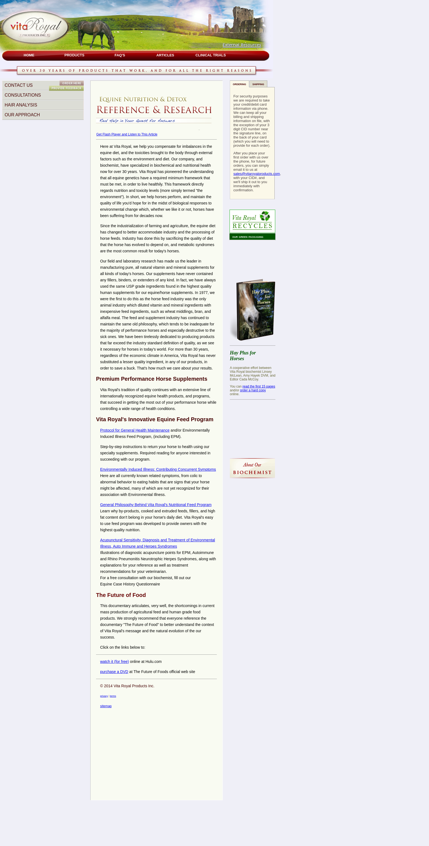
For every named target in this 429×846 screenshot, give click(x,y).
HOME (29, 55)
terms (113, 696)
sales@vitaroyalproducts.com (256, 174)
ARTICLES (165, 55)
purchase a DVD (114, 671)
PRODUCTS (75, 55)
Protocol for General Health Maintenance (135, 430)
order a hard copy (253, 390)
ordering (239, 84)
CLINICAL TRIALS (211, 55)
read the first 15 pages (258, 386)
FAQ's (120, 55)
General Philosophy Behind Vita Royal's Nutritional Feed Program (155, 505)
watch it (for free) (114, 661)
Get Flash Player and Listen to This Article (126, 134)
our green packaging (247, 237)
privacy (104, 696)
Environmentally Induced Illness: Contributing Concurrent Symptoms (158, 469)
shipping (258, 84)
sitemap (106, 706)
